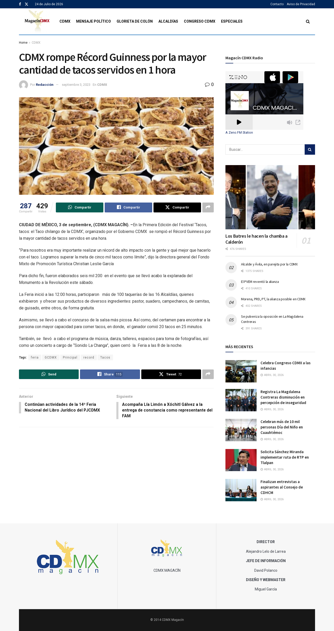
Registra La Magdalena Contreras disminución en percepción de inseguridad (283, 397)
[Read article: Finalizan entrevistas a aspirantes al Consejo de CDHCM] (241, 490)
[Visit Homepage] (37, 21)
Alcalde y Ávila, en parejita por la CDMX (269, 264)
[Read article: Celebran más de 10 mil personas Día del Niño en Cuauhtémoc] (241, 430)
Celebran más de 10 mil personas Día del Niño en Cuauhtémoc (281, 427)
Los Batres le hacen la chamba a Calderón (256, 239)
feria (35, 357)
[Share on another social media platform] (208, 207)
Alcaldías (168, 21)
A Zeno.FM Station (239, 132)
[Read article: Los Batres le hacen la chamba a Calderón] (270, 197)
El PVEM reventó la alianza (260, 281)
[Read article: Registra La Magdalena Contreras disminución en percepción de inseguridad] (241, 400)
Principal (70, 357)
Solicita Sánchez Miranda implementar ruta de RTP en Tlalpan (284, 457)
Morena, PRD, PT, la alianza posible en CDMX (273, 299)
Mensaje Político (93, 21)
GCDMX (51, 357)
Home (23, 42)
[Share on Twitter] (177, 207)
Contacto (277, 4)
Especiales (232, 21)
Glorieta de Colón (135, 21)
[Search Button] (308, 21)
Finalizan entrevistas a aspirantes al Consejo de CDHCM (281, 487)
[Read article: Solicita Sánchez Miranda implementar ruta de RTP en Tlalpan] (241, 460)
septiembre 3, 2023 (76, 85)
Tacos (105, 357)
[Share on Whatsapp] (79, 207)
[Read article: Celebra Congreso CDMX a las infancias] (241, 371)
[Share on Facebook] (128, 207)
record (88, 357)
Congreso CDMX (199, 21)
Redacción (45, 85)
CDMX (64, 21)
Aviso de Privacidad (301, 4)
